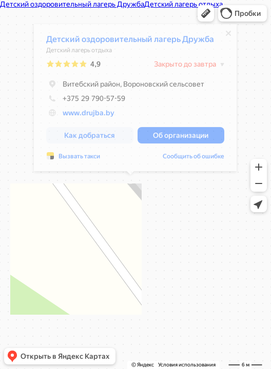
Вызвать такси (74, 158)
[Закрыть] (223, 36)
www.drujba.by (83, 115)
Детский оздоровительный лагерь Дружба (125, 42)
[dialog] (130, 100)
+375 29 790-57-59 (80, 101)
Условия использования (187, 364)
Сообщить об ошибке (188, 158)
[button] (206, 13)
